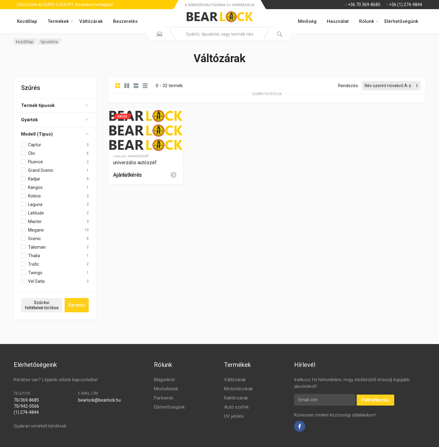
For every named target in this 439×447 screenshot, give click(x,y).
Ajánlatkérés (127, 175)
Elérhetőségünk (401, 21)
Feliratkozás (375, 400)
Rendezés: (348, 85)
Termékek (60, 21)
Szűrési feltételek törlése (42, 305)
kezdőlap (25, 41)
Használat (338, 21)
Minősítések (166, 389)
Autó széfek (236, 407)
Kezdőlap (27, 21)
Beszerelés (125, 21)
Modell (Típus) (55, 134)
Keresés (76, 305)
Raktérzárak (236, 398)
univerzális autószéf (135, 162)
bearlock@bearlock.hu (99, 400)
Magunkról (164, 379)
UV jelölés (234, 416)
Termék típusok (55, 105)
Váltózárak (91, 21)
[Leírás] (173, 174)
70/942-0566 (26, 406)
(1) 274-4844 (26, 412)
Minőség (307, 21)
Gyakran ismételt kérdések (40, 426)
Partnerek (163, 398)
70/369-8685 (26, 400)
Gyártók (55, 119)
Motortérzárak (238, 389)
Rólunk (368, 21)
